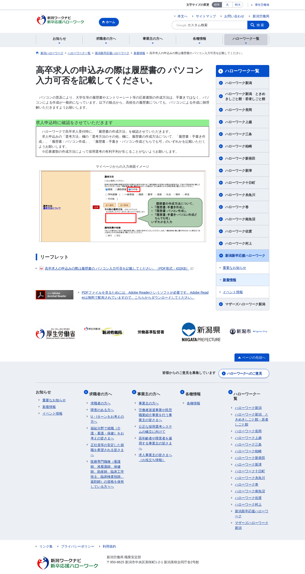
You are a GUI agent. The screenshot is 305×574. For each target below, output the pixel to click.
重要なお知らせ (234, 268)
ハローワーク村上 (238, 244)
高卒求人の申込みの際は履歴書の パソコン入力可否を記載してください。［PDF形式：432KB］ (116, 269)
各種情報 (194, 392)
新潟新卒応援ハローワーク (245, 256)
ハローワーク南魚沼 (240, 220)
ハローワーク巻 (237, 208)
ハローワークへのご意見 (244, 373)
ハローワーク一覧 (242, 71)
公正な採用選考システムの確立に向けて (155, 425)
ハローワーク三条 (238, 135)
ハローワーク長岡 (238, 110)
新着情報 (229, 280)
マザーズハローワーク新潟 (245, 305)
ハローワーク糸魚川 (240, 195)
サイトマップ (206, 16)
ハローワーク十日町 (240, 183)
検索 (261, 25)
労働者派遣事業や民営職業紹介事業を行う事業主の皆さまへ (155, 411)
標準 (217, 4)
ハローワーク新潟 (238, 84)
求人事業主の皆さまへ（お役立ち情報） (155, 453)
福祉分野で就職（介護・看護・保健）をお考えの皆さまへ (107, 430)
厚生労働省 (262, 4)
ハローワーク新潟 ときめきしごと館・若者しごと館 (245, 97)
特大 (238, 4)
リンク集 (46, 538)
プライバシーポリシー (77, 538)
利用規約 (109, 538)
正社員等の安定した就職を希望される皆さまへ (107, 446)
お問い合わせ (234, 16)
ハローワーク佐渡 (238, 232)
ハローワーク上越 (238, 123)
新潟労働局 (261, 16)
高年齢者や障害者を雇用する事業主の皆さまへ (155, 440)
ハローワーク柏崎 (238, 147)
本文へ (183, 16)
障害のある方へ (102, 406)
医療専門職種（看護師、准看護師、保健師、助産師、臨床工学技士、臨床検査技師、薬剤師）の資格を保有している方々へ (107, 470)
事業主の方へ (150, 392)
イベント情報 (233, 293)
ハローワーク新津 (238, 171)
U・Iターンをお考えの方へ (107, 415)
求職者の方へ (102, 392)
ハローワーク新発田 (240, 159)
